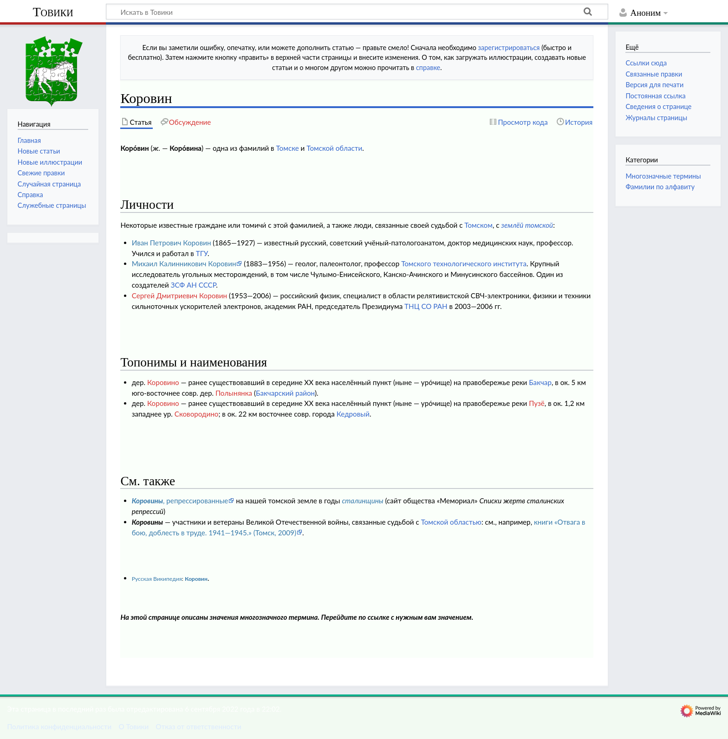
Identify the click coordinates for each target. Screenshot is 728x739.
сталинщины (362, 500)
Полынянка (233, 393)
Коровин (196, 578)
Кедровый (353, 414)
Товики (52, 12)
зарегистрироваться (509, 47)
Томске (287, 148)
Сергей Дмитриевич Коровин (179, 295)
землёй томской (527, 225)
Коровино (163, 382)
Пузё (537, 403)
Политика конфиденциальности (59, 726)
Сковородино (197, 414)
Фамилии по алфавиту (660, 187)
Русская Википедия (157, 578)
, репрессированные (180, 500)
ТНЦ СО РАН (426, 306)
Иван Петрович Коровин (171, 242)
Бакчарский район (285, 393)
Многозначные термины (663, 176)
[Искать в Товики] (357, 11)
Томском (478, 225)
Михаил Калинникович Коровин (184, 263)
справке (428, 67)
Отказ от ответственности (198, 726)
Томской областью (451, 522)
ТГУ (202, 253)
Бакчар (540, 382)
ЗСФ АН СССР (193, 285)
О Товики (133, 726)
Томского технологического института (463, 263)
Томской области (334, 148)
